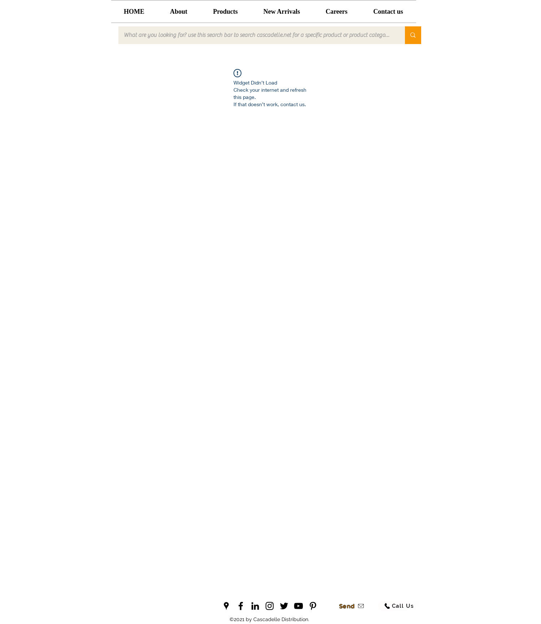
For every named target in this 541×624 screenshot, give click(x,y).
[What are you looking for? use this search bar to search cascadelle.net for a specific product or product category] (257, 35)
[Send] (352, 606)
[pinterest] (312, 606)
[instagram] (269, 606)
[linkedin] (255, 606)
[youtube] (298, 606)
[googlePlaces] (226, 606)
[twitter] (284, 606)
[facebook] (240, 606)
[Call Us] (398, 606)
